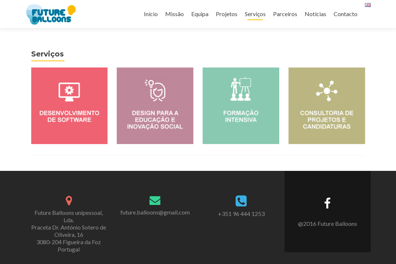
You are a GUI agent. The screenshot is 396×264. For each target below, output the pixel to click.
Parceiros (285, 13)
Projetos (226, 13)
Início (151, 13)
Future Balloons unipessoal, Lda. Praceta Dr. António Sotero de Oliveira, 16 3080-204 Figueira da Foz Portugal (68, 226)
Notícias (315, 13)
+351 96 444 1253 (241, 209)
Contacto (345, 13)
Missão (174, 13)
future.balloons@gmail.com (155, 207)
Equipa (199, 13)
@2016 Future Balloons (327, 219)
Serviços (255, 13)
